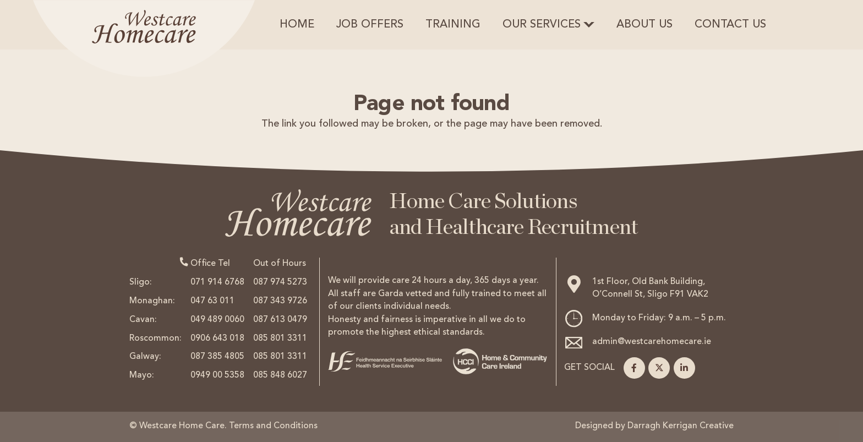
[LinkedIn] (684, 368)
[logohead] (143, 38)
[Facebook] (634, 368)
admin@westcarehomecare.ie (651, 341)
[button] (588, 25)
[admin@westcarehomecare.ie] (578, 342)
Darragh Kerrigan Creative (680, 426)
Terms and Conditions (273, 426)
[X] (659, 368)
